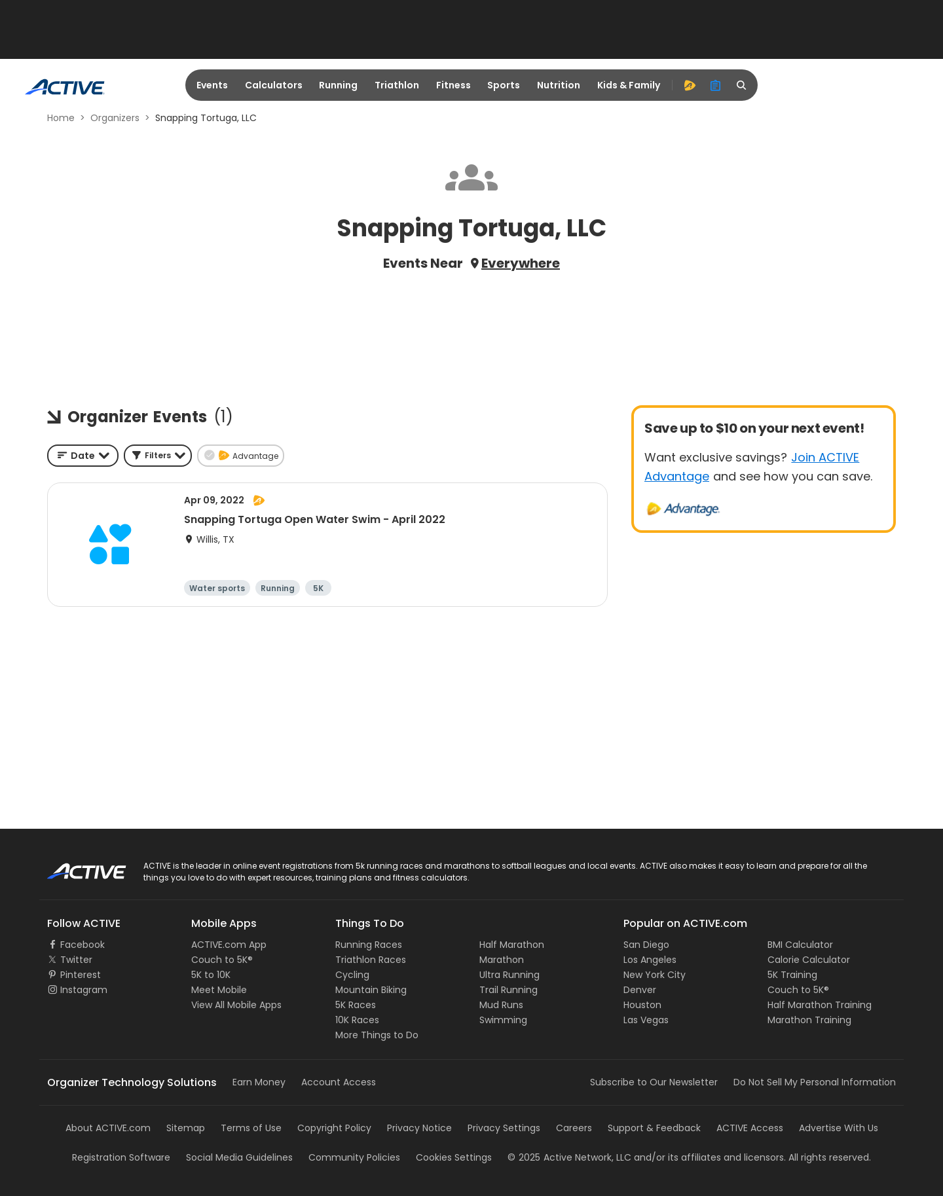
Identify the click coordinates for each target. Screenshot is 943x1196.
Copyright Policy (334, 1127)
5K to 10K (211, 974)
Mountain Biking (371, 989)
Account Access (338, 1082)
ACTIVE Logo (75, 866)
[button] (158, 455)
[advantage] (689, 85)
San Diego (646, 944)
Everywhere (520, 263)
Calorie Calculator (808, 959)
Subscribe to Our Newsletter (654, 1082)
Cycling (352, 974)
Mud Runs (501, 1004)
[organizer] (716, 85)
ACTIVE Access (749, 1127)
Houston (642, 1004)
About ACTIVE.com (108, 1127)
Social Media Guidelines (239, 1157)
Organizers (114, 117)
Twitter (76, 959)
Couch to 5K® (222, 959)
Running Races (368, 944)
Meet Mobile (219, 989)
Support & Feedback (654, 1127)
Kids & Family (628, 85)
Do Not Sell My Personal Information (814, 1082)
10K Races (357, 1019)
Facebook (82, 944)
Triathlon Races (370, 959)
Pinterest (80, 974)
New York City (654, 974)
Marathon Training (809, 1019)
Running (338, 85)
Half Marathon (511, 944)
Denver (639, 989)
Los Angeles (649, 959)
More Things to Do (376, 1035)
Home (61, 117)
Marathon (501, 959)
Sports (503, 85)
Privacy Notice (419, 1127)
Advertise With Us (838, 1127)
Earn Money (259, 1082)
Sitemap (185, 1127)
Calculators (274, 85)
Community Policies (354, 1157)
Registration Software (121, 1157)
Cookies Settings (454, 1157)
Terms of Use (251, 1127)
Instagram (83, 989)
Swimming (503, 1019)
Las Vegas (646, 1019)
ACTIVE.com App (229, 944)
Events (212, 85)
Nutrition (558, 85)
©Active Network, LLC (569, 1157)
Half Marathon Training (819, 1004)
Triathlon (397, 85)
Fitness (453, 85)
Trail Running (508, 989)
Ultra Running (509, 974)
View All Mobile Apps (236, 1004)
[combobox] (83, 455)
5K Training (792, 974)
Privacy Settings (504, 1127)
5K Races (355, 1004)
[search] (742, 85)
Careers (574, 1127)
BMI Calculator (800, 944)
